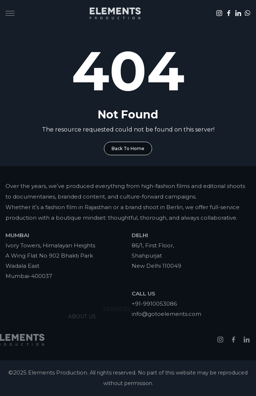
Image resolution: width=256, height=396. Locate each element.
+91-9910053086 (154, 303)
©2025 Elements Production (47, 372)
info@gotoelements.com (166, 313)
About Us (82, 309)
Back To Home (128, 148)
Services (116, 304)
